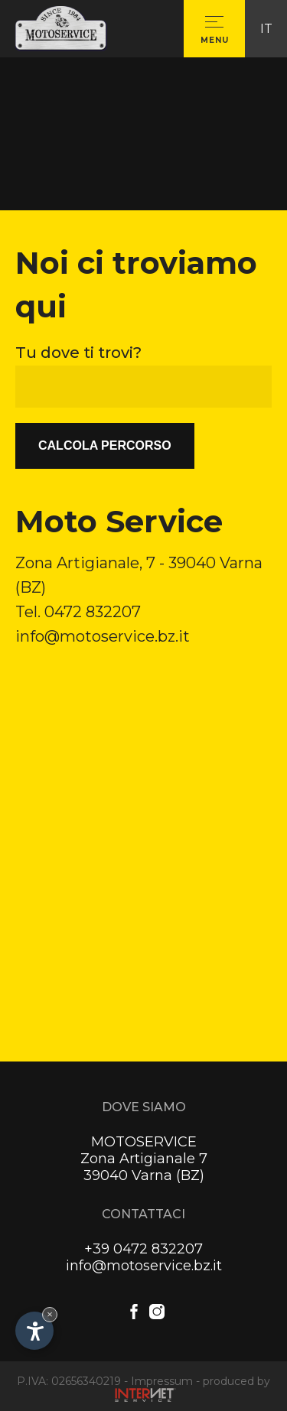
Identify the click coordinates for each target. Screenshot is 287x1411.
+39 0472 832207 (143, 1248)
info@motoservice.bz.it (102, 636)
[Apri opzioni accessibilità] (34, 1331)
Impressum (162, 1381)
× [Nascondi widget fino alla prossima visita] (50, 1314)
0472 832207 (92, 612)
